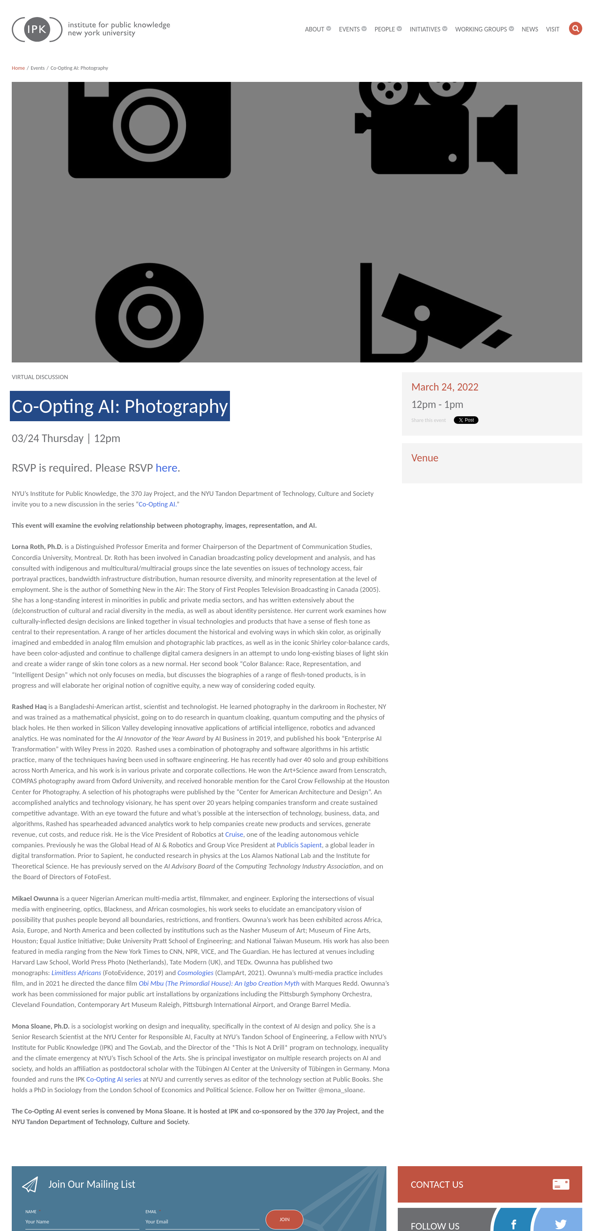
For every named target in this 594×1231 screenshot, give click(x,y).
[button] (575, 28)
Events (38, 68)
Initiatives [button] (428, 29)
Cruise (234, 834)
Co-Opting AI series (114, 1079)
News (530, 29)
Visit (552, 29)
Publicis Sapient (299, 845)
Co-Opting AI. (158, 504)
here (167, 467)
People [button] (388, 29)
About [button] (318, 29)
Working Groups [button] (484, 29)
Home (18, 68)
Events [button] (353, 29)
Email (153, 1212)
